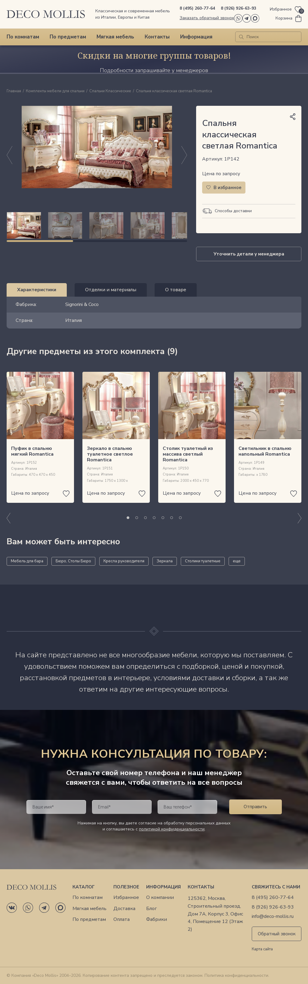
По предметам (68, 36)
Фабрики (156, 919)
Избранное (126, 897)
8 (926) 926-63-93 (238, 8)
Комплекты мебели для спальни (55, 91)
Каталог (83, 887)
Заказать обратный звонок (207, 18)
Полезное (126, 887)
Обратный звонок (277, 934)
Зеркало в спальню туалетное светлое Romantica (110, 454)
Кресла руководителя (123, 561)
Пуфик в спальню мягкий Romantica (32, 451)
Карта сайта (262, 949)
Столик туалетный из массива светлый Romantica (188, 454)
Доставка (124, 909)
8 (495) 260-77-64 (197, 8)
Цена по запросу (221, 173)
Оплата (121, 919)
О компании (160, 897)
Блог (151, 909)
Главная (14, 91)
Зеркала (165, 561)
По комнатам (23, 36)
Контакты (157, 36)
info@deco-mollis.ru (273, 916)
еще (237, 561)
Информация (196, 36)
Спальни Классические (110, 91)
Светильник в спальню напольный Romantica (265, 451)
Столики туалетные (202, 561)
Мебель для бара (27, 561)
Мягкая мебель (115, 36)
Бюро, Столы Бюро (73, 561)
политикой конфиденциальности (172, 829)
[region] (97, 225)
